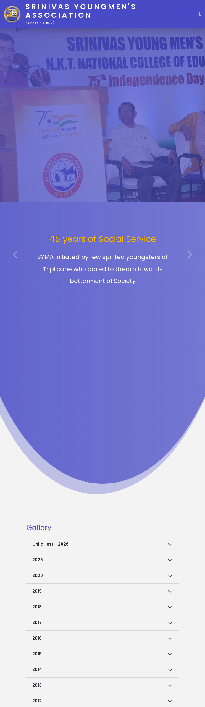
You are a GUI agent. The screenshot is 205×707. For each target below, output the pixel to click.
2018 (37, 607)
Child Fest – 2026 (50, 544)
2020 (37, 575)
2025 (37, 560)
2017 (37, 622)
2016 (37, 638)
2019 (37, 591)
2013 (37, 685)
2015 (37, 654)
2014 (37, 669)
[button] (200, 13)
